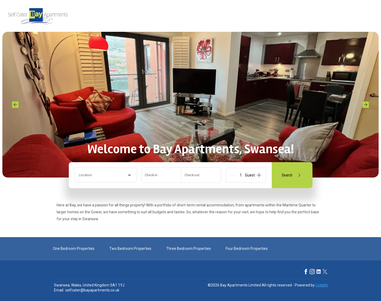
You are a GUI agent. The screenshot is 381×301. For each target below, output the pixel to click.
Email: (59, 290)
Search (292, 175)
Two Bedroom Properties (130, 248)
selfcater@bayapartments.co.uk (92, 290)
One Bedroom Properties (73, 248)
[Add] (259, 175)
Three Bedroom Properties (188, 248)
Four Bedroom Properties (247, 248)
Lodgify (322, 285)
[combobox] (105, 175)
